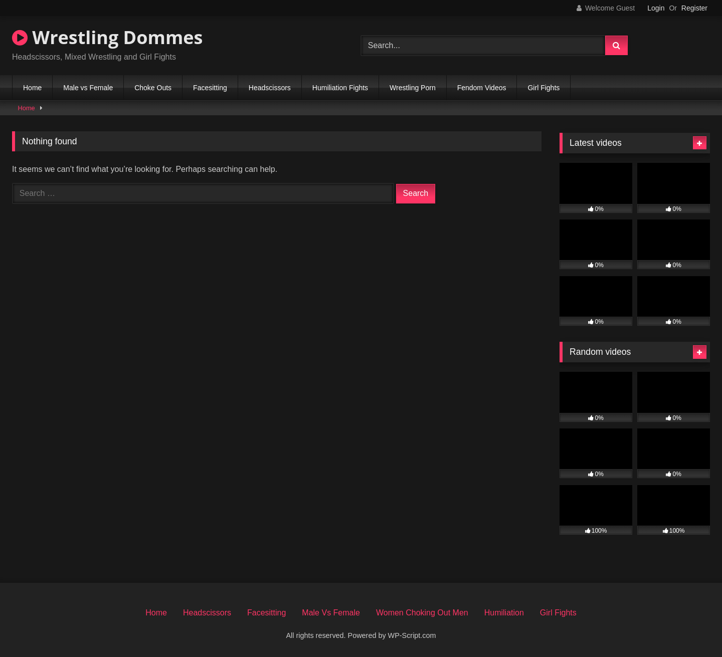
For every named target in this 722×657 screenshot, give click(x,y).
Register (694, 8)
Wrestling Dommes (107, 37)
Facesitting (210, 88)
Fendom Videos (481, 88)
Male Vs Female (331, 612)
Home (32, 88)
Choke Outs (152, 88)
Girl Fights (543, 88)
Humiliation (504, 612)
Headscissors (270, 88)
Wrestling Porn (413, 88)
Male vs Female (88, 88)
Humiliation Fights (340, 88)
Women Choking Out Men (422, 612)
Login (655, 8)
